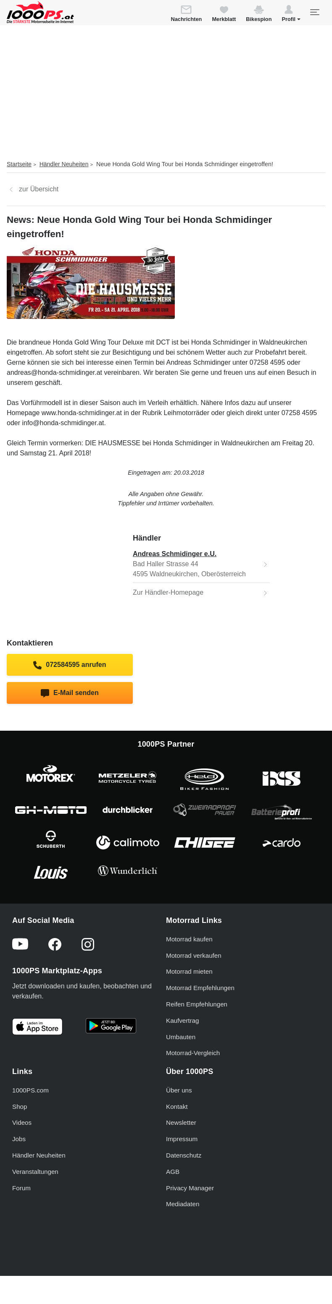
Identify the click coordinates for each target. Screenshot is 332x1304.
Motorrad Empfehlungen (200, 987)
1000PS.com (30, 1090)
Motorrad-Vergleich (193, 1052)
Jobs (19, 1138)
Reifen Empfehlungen (196, 1004)
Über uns (179, 1090)
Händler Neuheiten (64, 164)
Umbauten (180, 1036)
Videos (22, 1122)
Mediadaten (182, 1203)
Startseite (19, 164)
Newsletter (181, 1122)
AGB (172, 1171)
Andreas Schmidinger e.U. (174, 553)
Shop (19, 1106)
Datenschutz (183, 1155)
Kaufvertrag (182, 1020)
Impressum (182, 1138)
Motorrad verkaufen (193, 955)
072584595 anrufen (69, 665)
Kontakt (177, 1106)
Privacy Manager (190, 1188)
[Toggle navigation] (314, 12)
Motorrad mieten (189, 971)
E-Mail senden (69, 693)
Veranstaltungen (35, 1171)
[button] (291, 14)
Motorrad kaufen (189, 939)
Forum (21, 1188)
